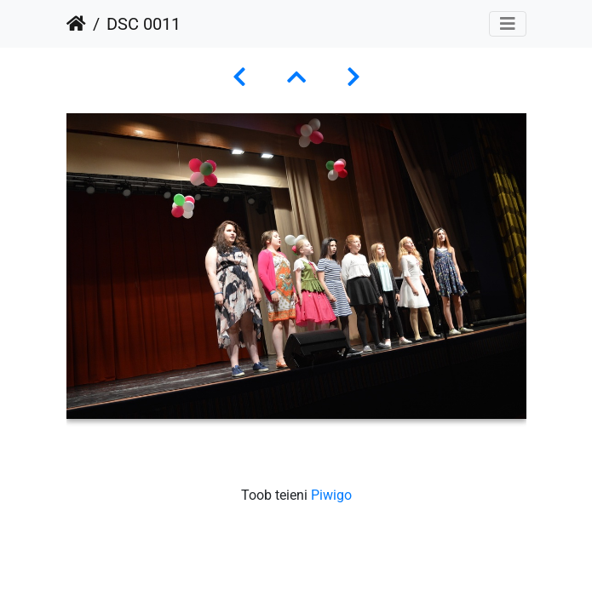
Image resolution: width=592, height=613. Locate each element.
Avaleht (76, 24)
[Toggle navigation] (507, 24)
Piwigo (331, 495)
